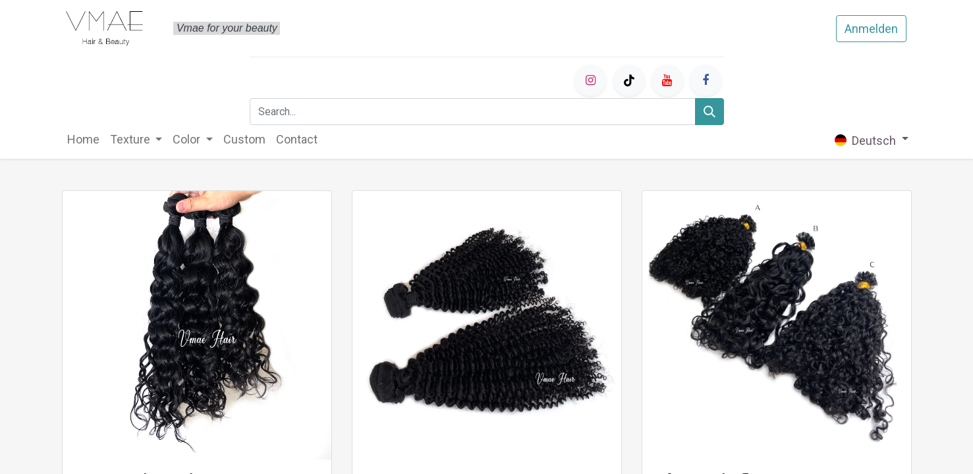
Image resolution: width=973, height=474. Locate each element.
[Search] (709, 111)
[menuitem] (83, 139)
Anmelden (871, 29)
